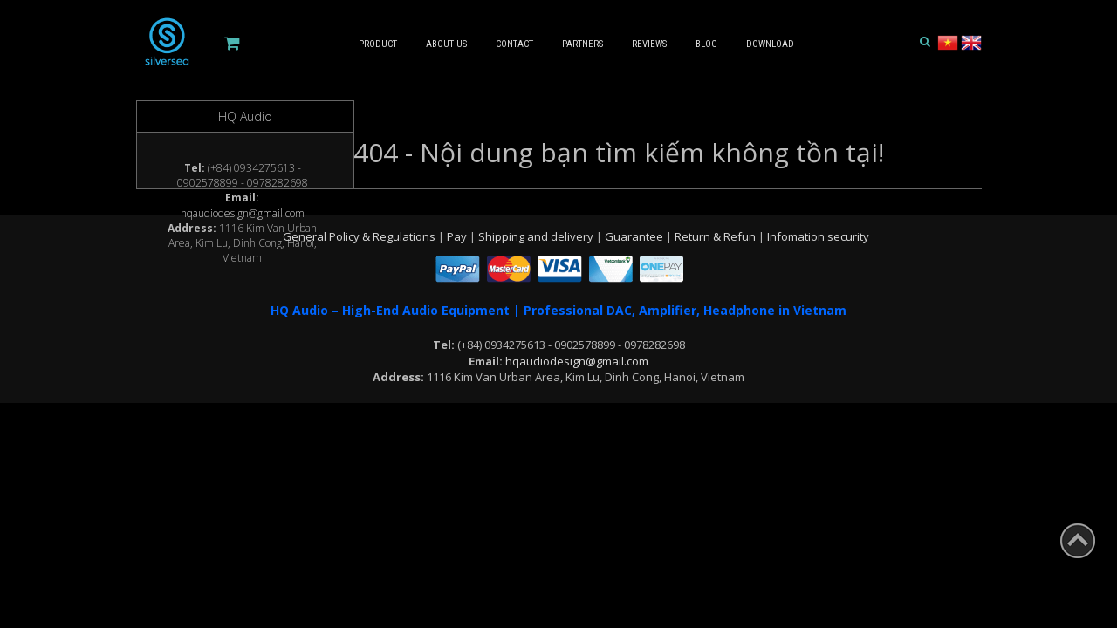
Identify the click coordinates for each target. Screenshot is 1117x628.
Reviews (649, 44)
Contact (514, 44)
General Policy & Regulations (360, 236)
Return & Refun (716, 236)
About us (446, 44)
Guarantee (635, 236)
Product (378, 44)
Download (770, 44)
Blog (706, 44)
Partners (582, 44)
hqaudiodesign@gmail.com (243, 213)
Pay (458, 236)
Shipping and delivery (537, 236)
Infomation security (818, 236)
